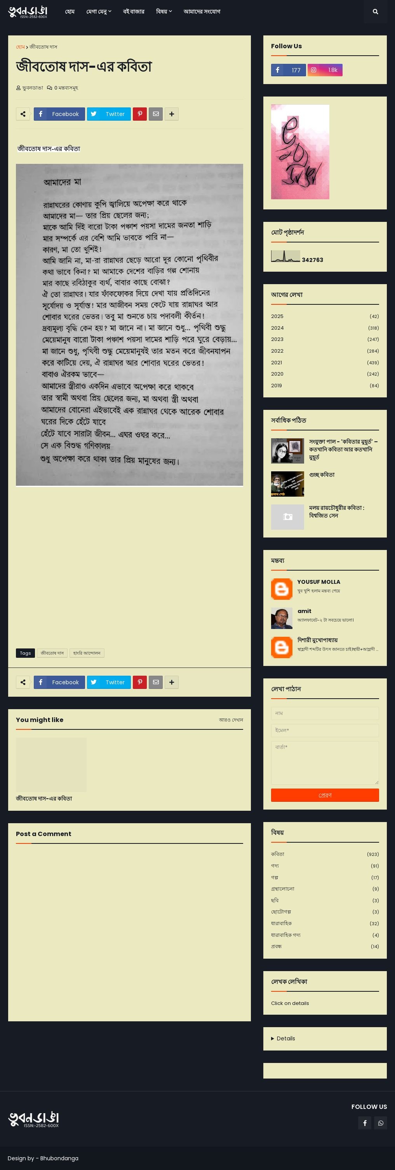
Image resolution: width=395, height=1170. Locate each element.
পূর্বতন (240, 1037)
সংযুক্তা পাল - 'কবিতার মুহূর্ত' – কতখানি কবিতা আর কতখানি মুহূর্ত (343, 449)
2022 (325, 351)
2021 (325, 363)
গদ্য (325, 866)
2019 (325, 386)
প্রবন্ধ (325, 946)
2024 (325, 328)
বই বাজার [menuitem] (133, 12)
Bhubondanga (59, 1158)
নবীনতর (20, 1037)
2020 (325, 374)
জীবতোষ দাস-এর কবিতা (44, 799)
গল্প (325, 878)
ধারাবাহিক (325, 924)
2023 (325, 340)
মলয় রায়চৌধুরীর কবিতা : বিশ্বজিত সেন (336, 512)
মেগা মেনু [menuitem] (96, 12)
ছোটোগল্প (325, 912)
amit (304, 611)
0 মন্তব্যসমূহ (66, 87)
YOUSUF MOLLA (319, 582)
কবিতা (325, 854)
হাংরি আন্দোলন (87, 653)
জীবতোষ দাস (43, 47)
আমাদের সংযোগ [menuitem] (202, 12)
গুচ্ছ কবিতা (321, 475)
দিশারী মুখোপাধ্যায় (318, 640)
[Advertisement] (129, 582)
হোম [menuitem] (70, 12)
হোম (20, 47)
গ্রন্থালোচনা (325, 889)
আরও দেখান (231, 720)
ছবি (325, 901)
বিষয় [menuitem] (161, 12)
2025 (325, 317)
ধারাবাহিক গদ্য (325, 935)
